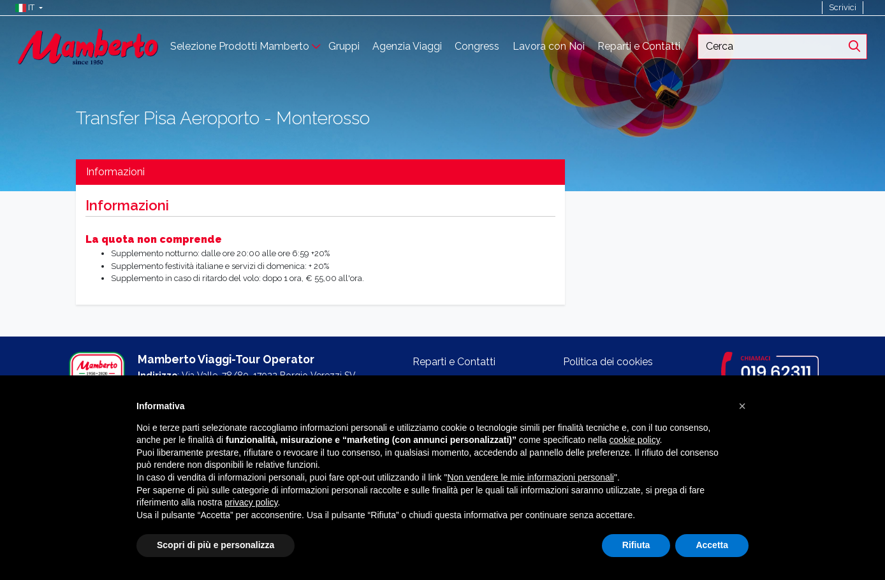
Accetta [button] (712, 545)
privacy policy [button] (251, 502)
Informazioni (115, 172)
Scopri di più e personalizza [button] (215, 545)
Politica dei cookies (608, 362)
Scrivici (842, 7)
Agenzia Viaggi (407, 46)
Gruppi (344, 46)
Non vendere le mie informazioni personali (530, 477)
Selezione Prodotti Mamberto (239, 46)
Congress (477, 46)
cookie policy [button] (634, 440)
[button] (26, 7)
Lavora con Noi (549, 46)
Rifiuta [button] (636, 545)
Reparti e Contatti (638, 46)
